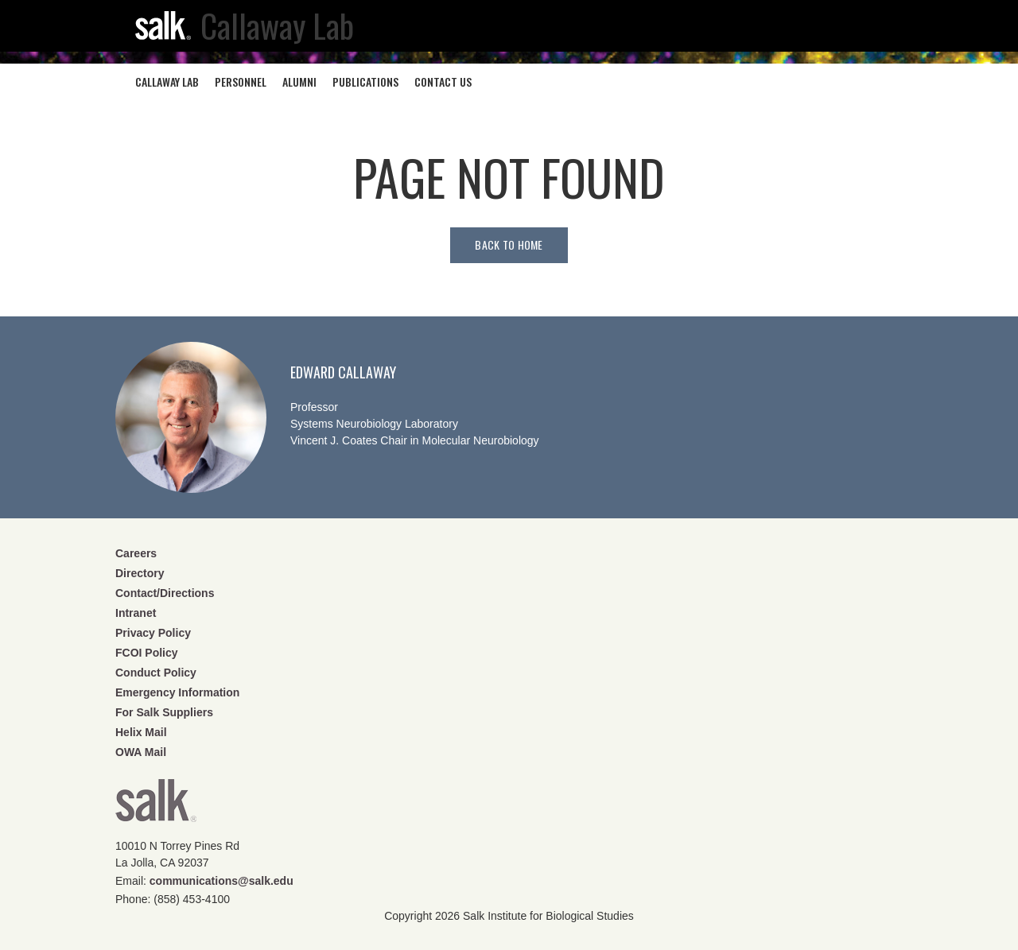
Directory (139, 573)
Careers (136, 553)
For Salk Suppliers (164, 712)
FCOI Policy (146, 652)
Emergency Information (177, 692)
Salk (155, 805)
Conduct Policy (155, 672)
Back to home (508, 244)
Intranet (135, 613)
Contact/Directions (164, 593)
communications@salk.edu (221, 880)
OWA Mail (140, 752)
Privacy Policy (153, 632)
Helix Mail (141, 732)
